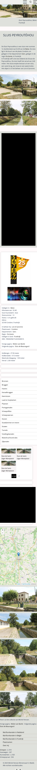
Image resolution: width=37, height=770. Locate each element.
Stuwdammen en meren (10, 423)
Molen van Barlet (19, 344)
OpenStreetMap (26, 584)
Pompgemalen (7, 408)
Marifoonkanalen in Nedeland (13, 732)
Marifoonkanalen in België (12, 735)
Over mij (6, 745)
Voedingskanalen (8, 434)
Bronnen (5, 381)
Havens (4, 389)
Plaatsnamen (7, 742)
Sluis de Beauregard (22, 346)
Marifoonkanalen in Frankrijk (13, 739)
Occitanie (9, 56)
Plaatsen (5, 404)
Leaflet (17, 584)
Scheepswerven (7, 415)
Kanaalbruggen (7, 392)
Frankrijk (17, 337)
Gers (23, 54)
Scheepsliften (6, 411)
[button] (18, 554)
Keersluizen (6, 396)
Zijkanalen (5, 442)
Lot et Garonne (17, 327)
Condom (14, 329)
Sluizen (4, 419)
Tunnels (5, 430)
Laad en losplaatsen (9, 400)
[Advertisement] (18, 189)
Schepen (3, 750)
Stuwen (4, 426)
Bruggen (5, 385)
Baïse (27, 49)
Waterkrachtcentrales (9, 438)
